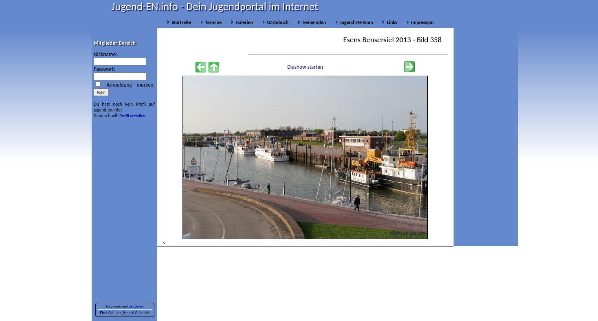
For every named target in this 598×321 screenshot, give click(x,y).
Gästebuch (275, 22)
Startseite (179, 22)
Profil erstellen (132, 115)
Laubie (144, 312)
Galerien (242, 22)
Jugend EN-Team (354, 22)
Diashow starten (305, 66)
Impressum (420, 22)
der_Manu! (124, 312)
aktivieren (136, 306)
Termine (211, 22)
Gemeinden (312, 22)
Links (389, 22)
